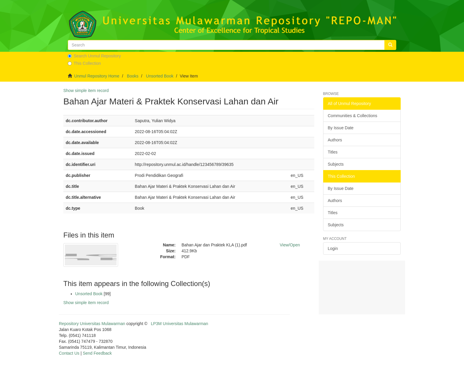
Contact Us (69, 353)
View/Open (290, 245)
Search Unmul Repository (94, 56)
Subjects (336, 164)
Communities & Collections (352, 115)
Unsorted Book (159, 76)
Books (132, 76)
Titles (333, 152)
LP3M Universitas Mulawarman (179, 323)
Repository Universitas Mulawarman (92, 323)
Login (333, 248)
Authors (335, 140)
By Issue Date (341, 127)
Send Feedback (97, 353)
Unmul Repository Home (97, 76)
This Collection (84, 63)
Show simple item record (86, 90)
